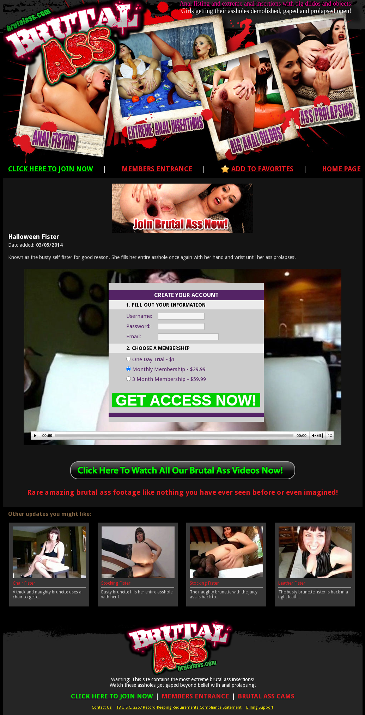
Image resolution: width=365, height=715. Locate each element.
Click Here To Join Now (50, 169)
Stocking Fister (115, 583)
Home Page (341, 169)
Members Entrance (157, 169)
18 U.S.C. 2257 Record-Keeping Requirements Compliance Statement (179, 707)
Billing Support (259, 707)
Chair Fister (24, 583)
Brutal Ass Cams (266, 696)
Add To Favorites (262, 169)
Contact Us (102, 707)
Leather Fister (291, 583)
